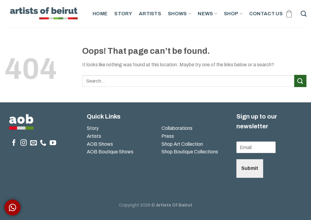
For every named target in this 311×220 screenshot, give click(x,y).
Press (167, 136)
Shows (179, 13)
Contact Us (266, 13)
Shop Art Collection (182, 144)
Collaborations (177, 128)
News (207, 13)
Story (123, 13)
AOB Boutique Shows (110, 151)
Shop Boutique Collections (189, 151)
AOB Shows (100, 144)
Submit (249, 168)
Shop (233, 13)
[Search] (303, 13)
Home (100, 13)
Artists (150, 13)
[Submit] (300, 81)
